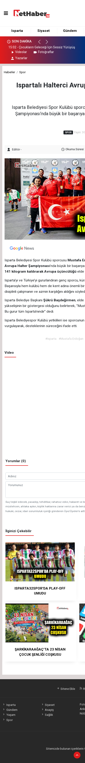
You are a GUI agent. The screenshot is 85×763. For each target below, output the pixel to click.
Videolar (18, 52)
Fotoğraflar (43, 52)
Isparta (17, 31)
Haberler (9, 72)
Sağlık (47, 714)
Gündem (70, 31)
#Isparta (50, 338)
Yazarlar (18, 58)
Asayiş (47, 710)
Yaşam (8, 714)
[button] (41, 44)
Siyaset (43, 31)
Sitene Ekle (66, 688)
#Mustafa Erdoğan (71, 338)
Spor (22, 72)
